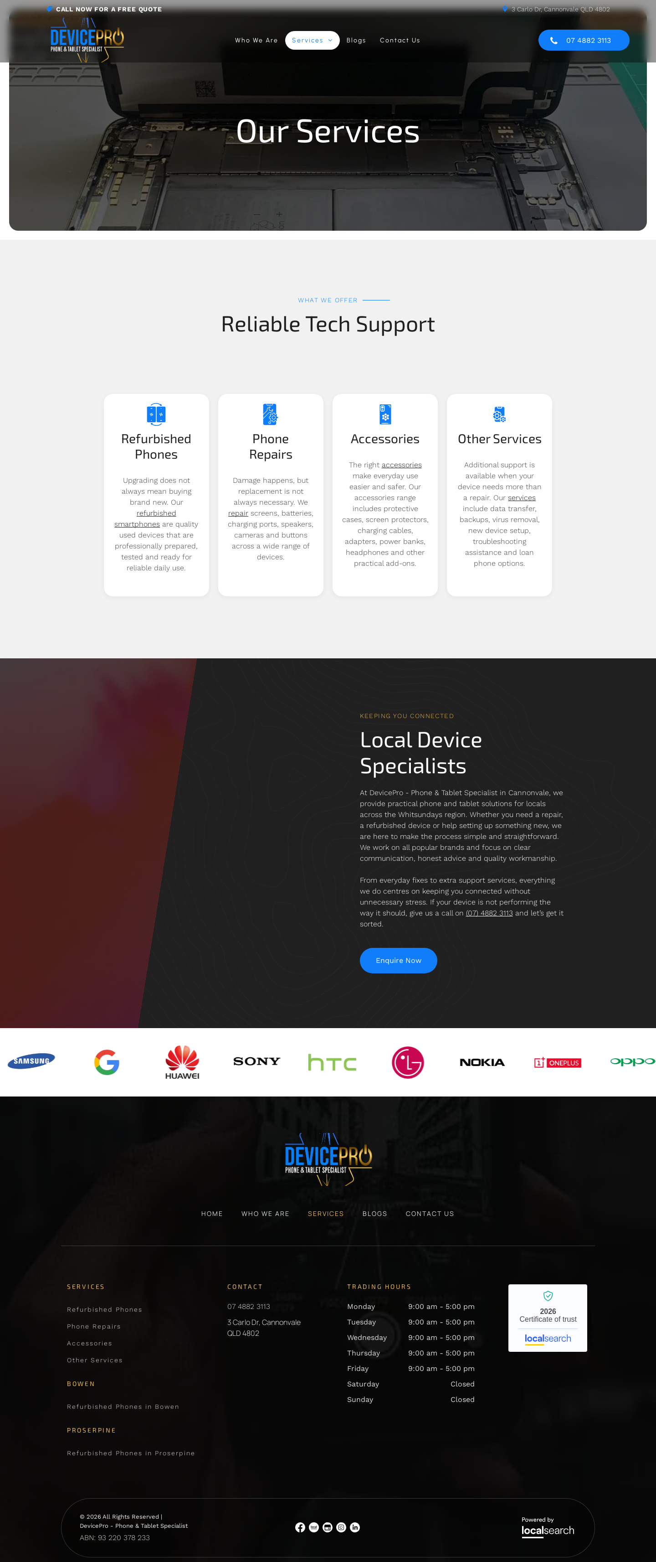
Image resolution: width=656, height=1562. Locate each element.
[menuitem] (256, 40)
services (522, 497)
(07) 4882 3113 (489, 913)
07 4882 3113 (248, 1274)
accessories (402, 464)
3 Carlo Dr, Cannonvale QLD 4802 (561, 9)
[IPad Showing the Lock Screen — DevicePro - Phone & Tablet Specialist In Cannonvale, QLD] (218, 809)
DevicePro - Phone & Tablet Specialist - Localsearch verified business (547, 1286)
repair (238, 513)
